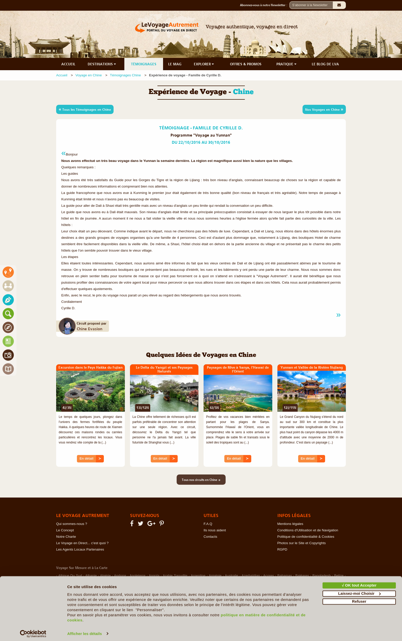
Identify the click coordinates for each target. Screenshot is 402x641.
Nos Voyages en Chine (324, 109)
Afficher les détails (84, 631)
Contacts (210, 537)
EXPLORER (204, 64)
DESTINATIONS (102, 64)
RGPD (282, 549)
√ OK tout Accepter (359, 583)
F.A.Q (208, 524)
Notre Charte (66, 537)
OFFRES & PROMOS (246, 64)
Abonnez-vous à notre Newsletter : (264, 5)
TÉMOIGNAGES (143, 64)
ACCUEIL (68, 64)
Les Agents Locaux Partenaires (80, 549)
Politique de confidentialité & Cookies (305, 537)
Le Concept (65, 530)
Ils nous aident (215, 530)
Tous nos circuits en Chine (201, 480)
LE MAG (175, 64)
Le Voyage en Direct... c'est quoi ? (82, 543)
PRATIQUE (286, 64)
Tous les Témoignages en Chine (85, 109)
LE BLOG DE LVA (325, 64)
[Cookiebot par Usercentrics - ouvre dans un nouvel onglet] (33, 631)
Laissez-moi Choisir (359, 590)
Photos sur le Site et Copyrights (301, 543)
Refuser (359, 599)
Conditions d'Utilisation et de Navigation (307, 530)
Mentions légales (290, 524)
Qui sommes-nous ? (71, 524)
